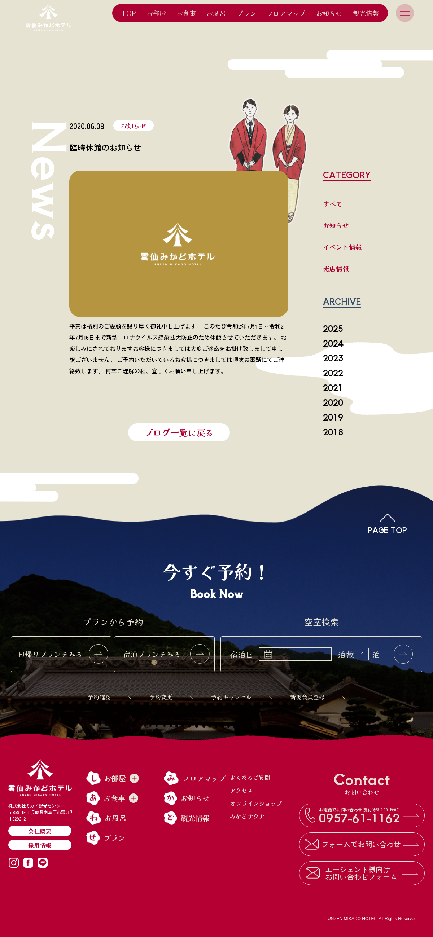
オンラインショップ (256, 803)
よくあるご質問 (250, 777)
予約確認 (109, 696)
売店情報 (336, 268)
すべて (332, 203)
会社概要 (39, 831)
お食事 (186, 13)
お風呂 (216, 13)
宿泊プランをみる (166, 654)
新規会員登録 (317, 696)
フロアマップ (286, 13)
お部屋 (156, 13)
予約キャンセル (241, 696)
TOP (128, 13)
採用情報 (39, 845)
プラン (246, 13)
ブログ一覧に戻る (179, 432)
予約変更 (171, 696)
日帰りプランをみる (63, 654)
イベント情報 (342, 246)
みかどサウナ (247, 816)
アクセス (241, 790)
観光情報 (365, 13)
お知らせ (329, 13)
